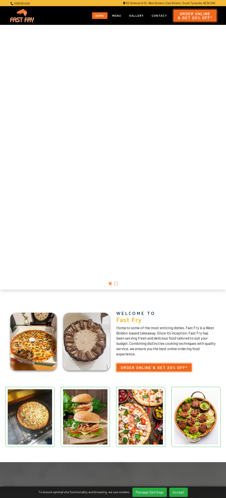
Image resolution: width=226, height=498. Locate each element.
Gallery (136, 15)
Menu (116, 15)
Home (99, 15)
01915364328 (20, 3)
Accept (178, 492)
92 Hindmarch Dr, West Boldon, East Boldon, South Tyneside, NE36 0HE (169, 3)
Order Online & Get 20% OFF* (154, 239)
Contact (159, 15)
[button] (110, 155)
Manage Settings (150, 492)
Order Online (195, 15)
